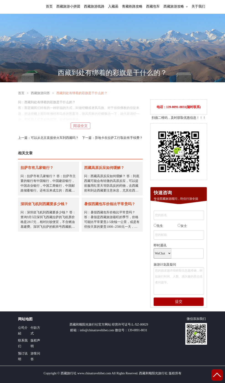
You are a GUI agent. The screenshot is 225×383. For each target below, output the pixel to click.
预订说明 (23, 356)
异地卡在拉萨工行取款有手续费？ (119, 138)
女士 (182, 226)
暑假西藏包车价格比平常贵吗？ (109, 204)
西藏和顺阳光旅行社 (84, 324)
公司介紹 (23, 330)
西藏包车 (153, 6)
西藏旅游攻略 (173, 6)
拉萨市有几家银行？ (37, 168)
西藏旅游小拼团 (68, 6)
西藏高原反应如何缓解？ (104, 168)
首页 (49, 6)
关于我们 (198, 6)
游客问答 (35, 356)
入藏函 (113, 6)
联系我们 (23, 343)
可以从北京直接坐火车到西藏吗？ (55, 138)
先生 (158, 226)
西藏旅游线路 (94, 6)
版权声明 (35, 343)
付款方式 (35, 330)
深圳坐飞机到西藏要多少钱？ (44, 204)
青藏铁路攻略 (132, 6)
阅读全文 (80, 126)
